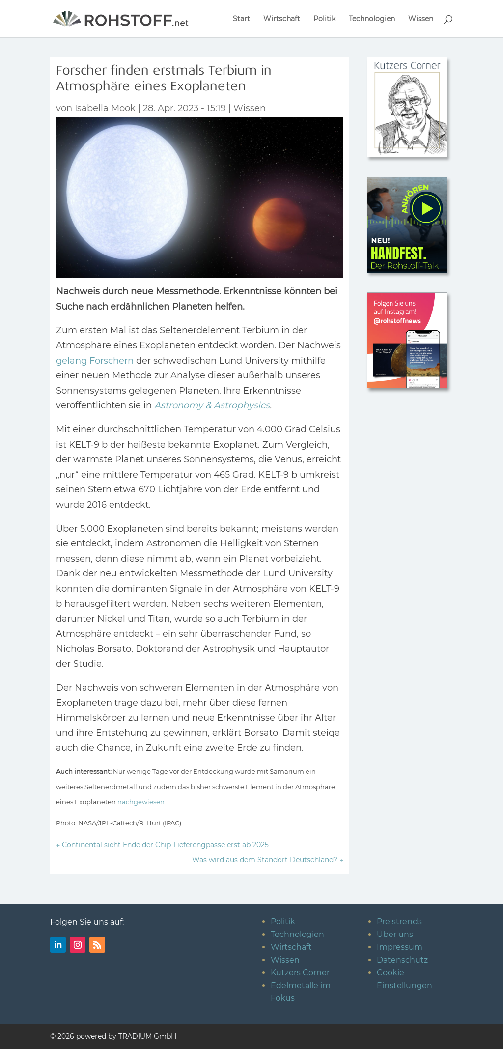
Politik (324, 19)
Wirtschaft (281, 19)
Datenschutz (402, 959)
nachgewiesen (141, 802)
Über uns (395, 934)
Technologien (372, 19)
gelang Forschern (95, 360)
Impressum (399, 947)
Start (241, 19)
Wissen (420, 19)
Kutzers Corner (300, 972)
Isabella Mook (105, 108)
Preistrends (399, 921)
